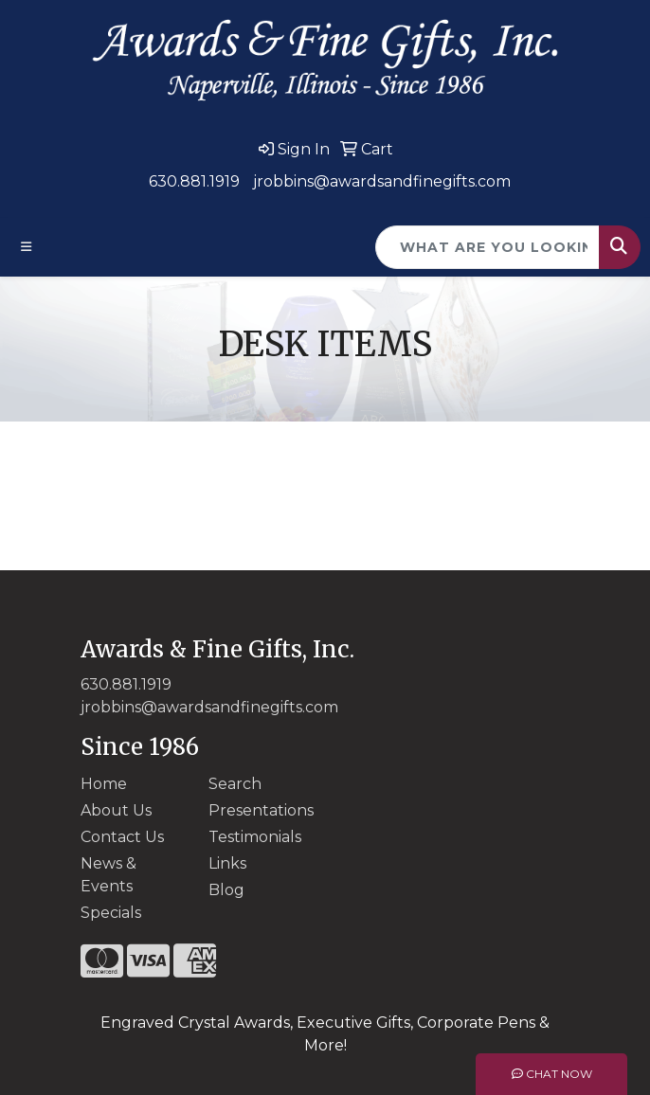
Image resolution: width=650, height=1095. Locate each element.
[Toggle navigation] (26, 247)
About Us (116, 810)
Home (104, 784)
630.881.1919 (194, 181)
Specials (111, 913)
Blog (226, 890)
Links (227, 863)
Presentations (261, 810)
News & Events (108, 874)
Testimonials (254, 837)
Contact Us (122, 837)
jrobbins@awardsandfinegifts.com (382, 181)
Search (235, 784)
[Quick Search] (487, 247)
